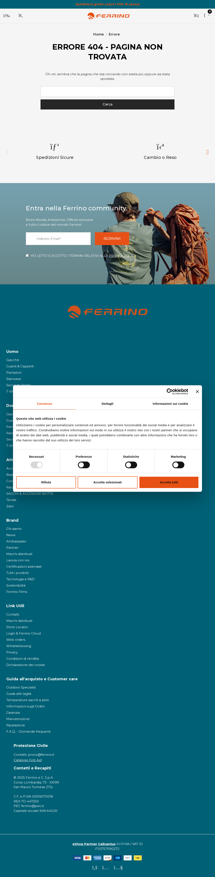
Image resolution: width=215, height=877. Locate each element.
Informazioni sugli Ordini (25, 706)
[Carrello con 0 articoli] (206, 16)
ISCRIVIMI (112, 239)
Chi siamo (14, 529)
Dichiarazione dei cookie (25, 665)
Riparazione (15, 725)
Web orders (15, 640)
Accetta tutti (169, 482)
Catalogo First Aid (28, 760)
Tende (11, 500)
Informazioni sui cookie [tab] (170, 403)
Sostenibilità (15, 585)
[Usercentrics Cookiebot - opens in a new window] (169, 391)
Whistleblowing (18, 646)
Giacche (12, 360)
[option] (55, 151)
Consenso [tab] (44, 403)
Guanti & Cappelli (20, 366)
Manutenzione (18, 719)
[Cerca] (21, 16)
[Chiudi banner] (197, 391)
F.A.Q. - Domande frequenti (28, 731)
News (10, 535)
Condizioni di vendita (22, 659)
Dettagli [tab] (107, 403)
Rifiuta (46, 482)
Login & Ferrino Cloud (23, 633)
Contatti (12, 614)
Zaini (10, 506)
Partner (12, 548)
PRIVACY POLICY (122, 256)
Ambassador (16, 541)
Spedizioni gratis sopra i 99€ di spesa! (107, 4)
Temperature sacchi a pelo (27, 700)
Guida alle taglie (18, 694)
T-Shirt (11, 391)
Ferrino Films (16, 592)
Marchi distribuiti (19, 554)
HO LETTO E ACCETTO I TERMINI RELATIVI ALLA (83, 256)
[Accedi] (196, 16)
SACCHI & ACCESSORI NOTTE (29, 494)
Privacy (12, 652)
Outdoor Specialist (21, 687)
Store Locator (17, 627)
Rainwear (13, 379)
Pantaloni (13, 373)
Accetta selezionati (107, 482)
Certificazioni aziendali (23, 566)
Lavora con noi (17, 560)
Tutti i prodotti (17, 573)
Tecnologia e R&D (20, 579)
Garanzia (13, 713)
